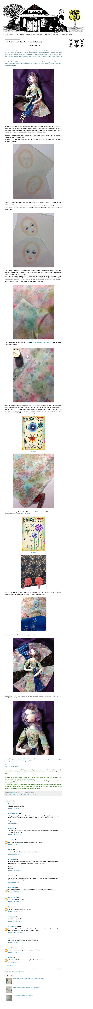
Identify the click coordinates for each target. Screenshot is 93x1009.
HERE (32, 779)
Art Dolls (18, 794)
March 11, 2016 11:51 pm (15, 911)
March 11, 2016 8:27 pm (14, 882)
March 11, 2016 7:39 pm (14, 854)
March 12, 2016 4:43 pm (14, 942)
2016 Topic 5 (12, 794)
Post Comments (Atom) (18, 971)
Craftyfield (11, 828)
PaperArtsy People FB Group (34, 34)
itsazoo (10, 907)
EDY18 (34, 405)
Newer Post (8, 969)
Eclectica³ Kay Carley (33, 794)
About (11, 34)
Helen (10, 804)
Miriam (10, 849)
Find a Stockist (20, 34)
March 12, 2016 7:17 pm (14, 952)
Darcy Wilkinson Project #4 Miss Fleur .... (24, 995)
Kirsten (10, 957)
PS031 (27, 342)
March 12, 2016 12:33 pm (15, 932)
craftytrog (11, 916)
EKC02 (37, 512)
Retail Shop (47, 34)
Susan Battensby (13, 926)
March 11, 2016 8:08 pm (14, 870)
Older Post (59, 969)
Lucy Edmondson (13, 813)
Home (6, 34)
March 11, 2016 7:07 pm (14, 823)
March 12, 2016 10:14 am (15, 921)
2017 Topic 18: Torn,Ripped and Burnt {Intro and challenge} (28, 978)
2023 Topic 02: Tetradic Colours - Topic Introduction (26, 987)
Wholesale (55, 34)
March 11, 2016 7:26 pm (14, 844)
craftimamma (12, 859)
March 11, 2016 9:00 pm (14, 901)
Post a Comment (11, 965)
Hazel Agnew (12, 887)
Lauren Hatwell (12, 897)
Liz (16, 51)
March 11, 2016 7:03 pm (14, 808)
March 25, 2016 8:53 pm (14, 962)
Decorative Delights (13, 766)
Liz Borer (41, 794)
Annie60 (10, 840)
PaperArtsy (11, 876)
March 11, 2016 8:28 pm (14, 892)
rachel (10, 938)
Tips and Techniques (66, 34)
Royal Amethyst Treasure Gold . (42, 342)
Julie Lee (10, 948)
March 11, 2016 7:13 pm (14, 834)
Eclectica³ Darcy (24, 794)
